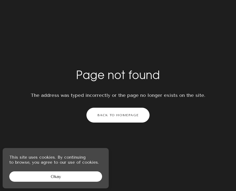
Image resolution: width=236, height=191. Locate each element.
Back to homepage (118, 115)
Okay (56, 176)
